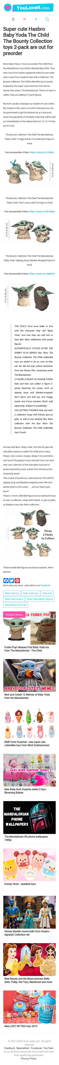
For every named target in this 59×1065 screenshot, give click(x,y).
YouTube (48, 1048)
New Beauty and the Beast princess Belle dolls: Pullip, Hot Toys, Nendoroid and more (28, 980)
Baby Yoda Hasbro (14, 599)
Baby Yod (47, 593)
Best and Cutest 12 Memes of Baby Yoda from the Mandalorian (27, 696)
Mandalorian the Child (15, 604)
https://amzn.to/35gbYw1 (42, 273)
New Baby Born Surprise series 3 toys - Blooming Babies (25, 791)
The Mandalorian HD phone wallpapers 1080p (26, 838)
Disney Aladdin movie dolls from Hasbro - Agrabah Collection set (27, 933)
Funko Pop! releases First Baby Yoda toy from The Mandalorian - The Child (26, 649)
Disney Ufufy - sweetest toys (20, 884)
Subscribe (24, 19)
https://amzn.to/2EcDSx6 (42, 211)
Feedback (9, 1048)
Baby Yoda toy (12, 593)
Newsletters (23, 1048)
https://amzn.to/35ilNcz (42, 152)
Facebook (35, 19)
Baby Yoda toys (30, 593)
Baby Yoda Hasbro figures (40, 599)
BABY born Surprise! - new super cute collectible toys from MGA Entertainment (26, 743)
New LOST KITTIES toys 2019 (20, 1026)
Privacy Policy (29, 1058)
